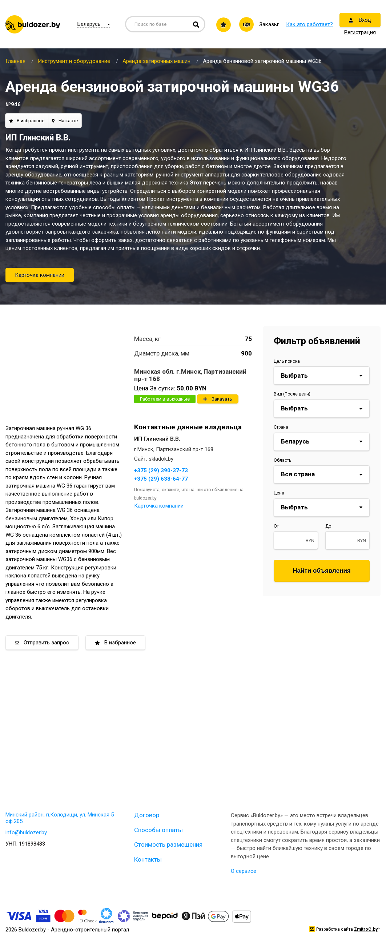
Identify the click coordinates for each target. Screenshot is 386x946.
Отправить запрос (42, 642)
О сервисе (243, 871)
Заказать (217, 399)
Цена (279, 493)
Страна (281, 427)
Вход (360, 20)
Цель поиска (287, 361)
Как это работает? (309, 24)
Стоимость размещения (168, 844)
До (328, 526)
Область (282, 460)
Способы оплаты (158, 830)
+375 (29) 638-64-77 (161, 479)
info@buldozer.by (26, 832)
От (276, 526)
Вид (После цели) (292, 394)
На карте (65, 120)
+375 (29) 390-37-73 (161, 470)
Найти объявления (322, 570)
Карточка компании (39, 275)
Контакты (148, 859)
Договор (146, 815)
